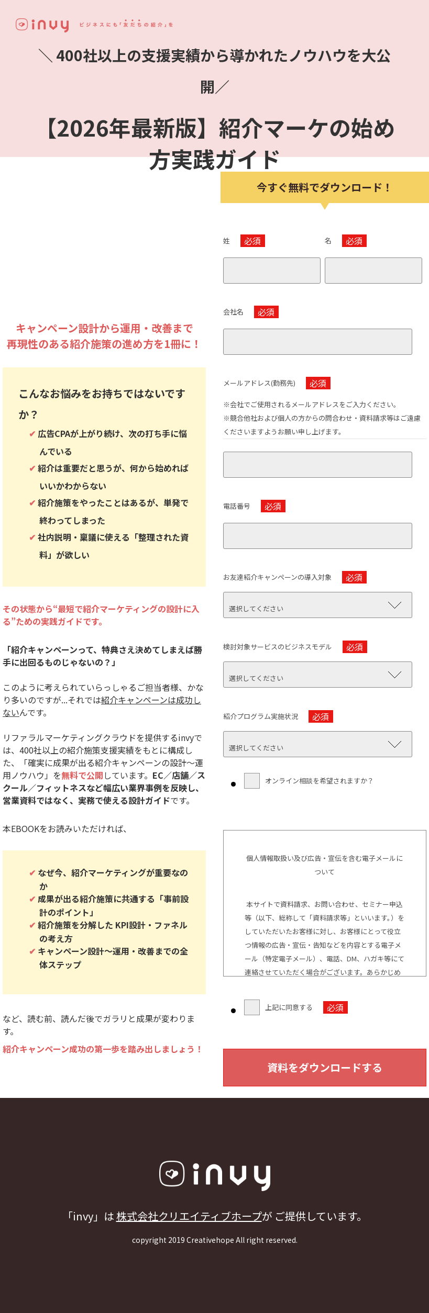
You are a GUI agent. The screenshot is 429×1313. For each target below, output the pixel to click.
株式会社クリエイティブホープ (189, 1216)
